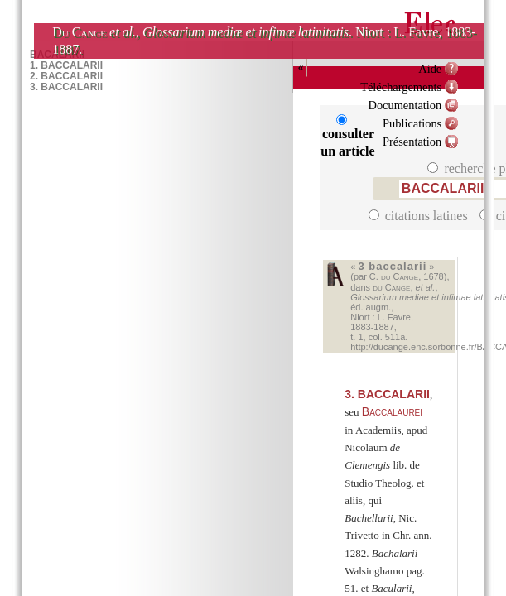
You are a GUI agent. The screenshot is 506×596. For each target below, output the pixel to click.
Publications (412, 123)
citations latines (420, 216)
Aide (429, 68)
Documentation (404, 105)
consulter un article (347, 136)
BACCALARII (387, 394)
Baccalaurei (392, 411)
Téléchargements (400, 87)
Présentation (412, 141)
